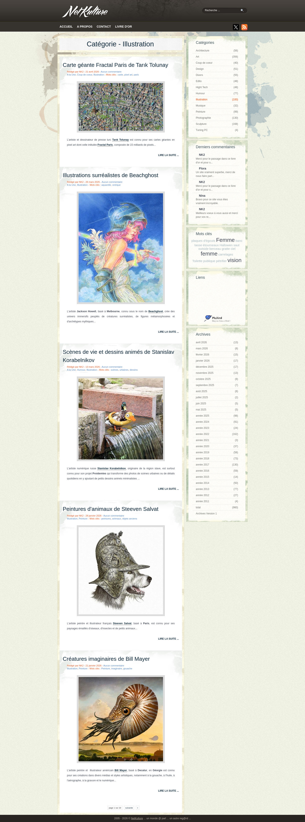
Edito (217, 81)
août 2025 (217, 391)
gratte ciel (229, 248)
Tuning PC (217, 130)
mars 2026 (217, 348)
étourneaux (211, 245)
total (217, 507)
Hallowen (226, 245)
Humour (81, 370)
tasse (198, 245)
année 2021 (217, 440)
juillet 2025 (217, 397)
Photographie (217, 118)
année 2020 (217, 446)
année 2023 (217, 428)
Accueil (66, 26)
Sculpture (217, 124)
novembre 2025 (217, 373)
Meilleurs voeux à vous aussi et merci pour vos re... (217, 212)
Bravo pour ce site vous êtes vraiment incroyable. (216, 199)
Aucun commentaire (111, 71)
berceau (215, 248)
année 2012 (217, 495)
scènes (114, 370)
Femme (225, 240)
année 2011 (217, 501)
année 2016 (217, 471)
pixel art (128, 74)
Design (217, 69)
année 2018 (217, 458)
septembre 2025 (217, 385)
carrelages (225, 254)
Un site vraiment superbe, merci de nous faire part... (216, 172)
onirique (116, 185)
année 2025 (217, 416)
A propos (84, 26)
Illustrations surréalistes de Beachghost (110, 175)
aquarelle (106, 185)
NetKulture (137, 818)
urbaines (124, 370)
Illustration (98, 74)
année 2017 (217, 465)
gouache (127, 668)
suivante (129, 808)
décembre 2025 (217, 367)
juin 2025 (217, 403)
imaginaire (116, 668)
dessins (134, 370)
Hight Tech (217, 87)
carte (120, 74)
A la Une (71, 74)
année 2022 (217, 434)
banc (239, 240)
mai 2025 (217, 410)
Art (217, 57)
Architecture (217, 50)
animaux (116, 518)
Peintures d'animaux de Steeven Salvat (110, 509)
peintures (106, 518)
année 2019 (217, 452)
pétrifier (221, 261)
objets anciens (129, 518)
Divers (217, 75)
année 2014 (217, 483)
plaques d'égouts (203, 240)
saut (236, 245)
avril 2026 (217, 342)
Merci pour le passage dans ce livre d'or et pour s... (216, 158)
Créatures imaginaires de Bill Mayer (106, 659)
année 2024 (217, 422)
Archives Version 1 (206, 513)
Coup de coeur (84, 74)
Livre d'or (123, 26)
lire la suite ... (168, 155)
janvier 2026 (217, 361)
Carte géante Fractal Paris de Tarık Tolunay (115, 65)
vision (234, 260)
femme (209, 253)
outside (203, 248)
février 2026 (217, 355)
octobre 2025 (217, 379)
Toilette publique (203, 261)
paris (136, 74)
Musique (217, 106)
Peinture (83, 518)
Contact (104, 26)
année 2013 (217, 489)
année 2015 (217, 477)
